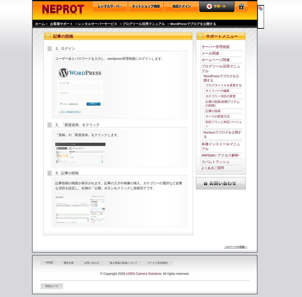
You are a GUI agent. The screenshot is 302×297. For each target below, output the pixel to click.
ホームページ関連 (216, 60)
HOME (49, 262)
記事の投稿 (213, 110)
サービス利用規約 (158, 263)
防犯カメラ (52, 286)
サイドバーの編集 (218, 90)
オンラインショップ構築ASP (145, 6)
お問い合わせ (91, 263)
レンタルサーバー (110, 6)
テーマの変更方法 (218, 116)
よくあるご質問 (212, 168)
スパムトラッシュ (216, 162)
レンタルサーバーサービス (97, 24)
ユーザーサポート (216, 6)
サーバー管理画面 (216, 47)
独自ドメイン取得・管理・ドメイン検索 (181, 6)
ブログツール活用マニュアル (143, 24)
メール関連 (210, 53)
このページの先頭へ (235, 247)
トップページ (241, 6)
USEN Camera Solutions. (144, 274)
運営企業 (69, 263)
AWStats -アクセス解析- (221, 155)
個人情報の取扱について (123, 263)
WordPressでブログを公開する (193, 24)
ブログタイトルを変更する (224, 85)
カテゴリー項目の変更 (221, 96)
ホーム (40, 24)
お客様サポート (61, 24)
